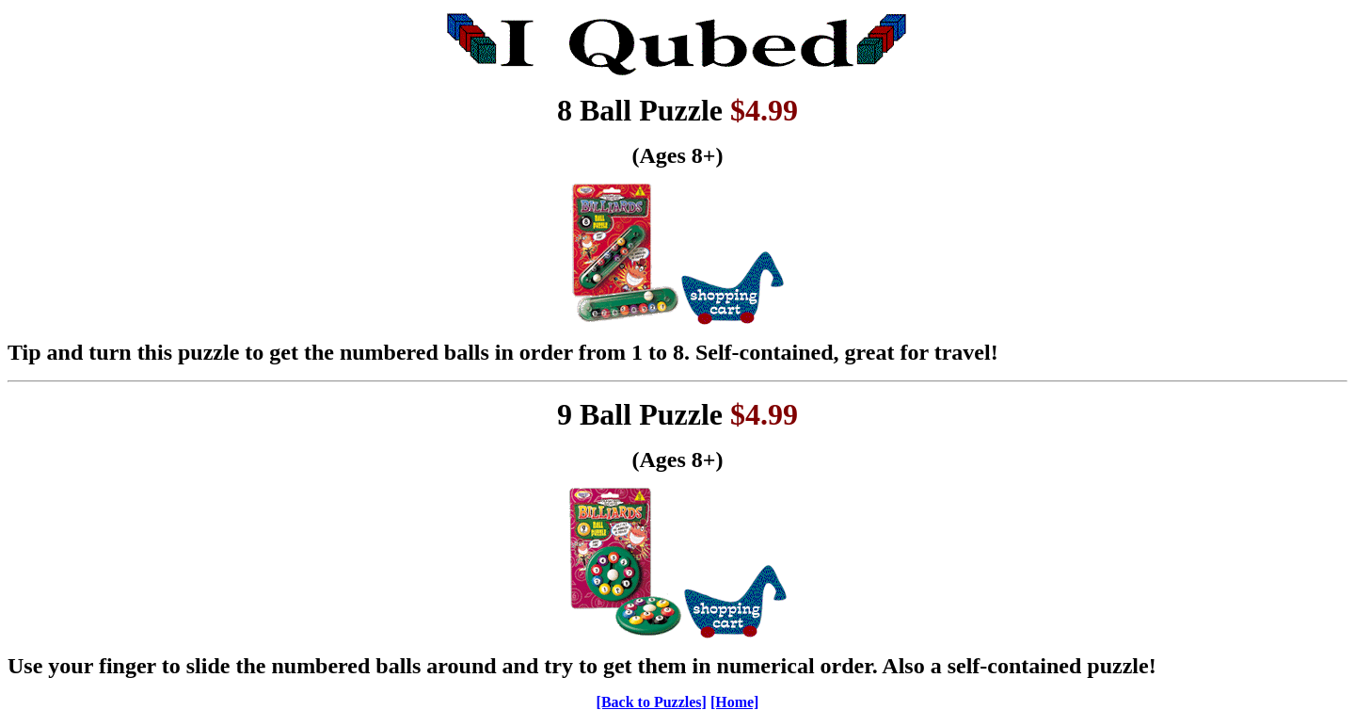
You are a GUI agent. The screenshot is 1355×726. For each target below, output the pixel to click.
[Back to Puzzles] (652, 702)
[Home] (734, 702)
